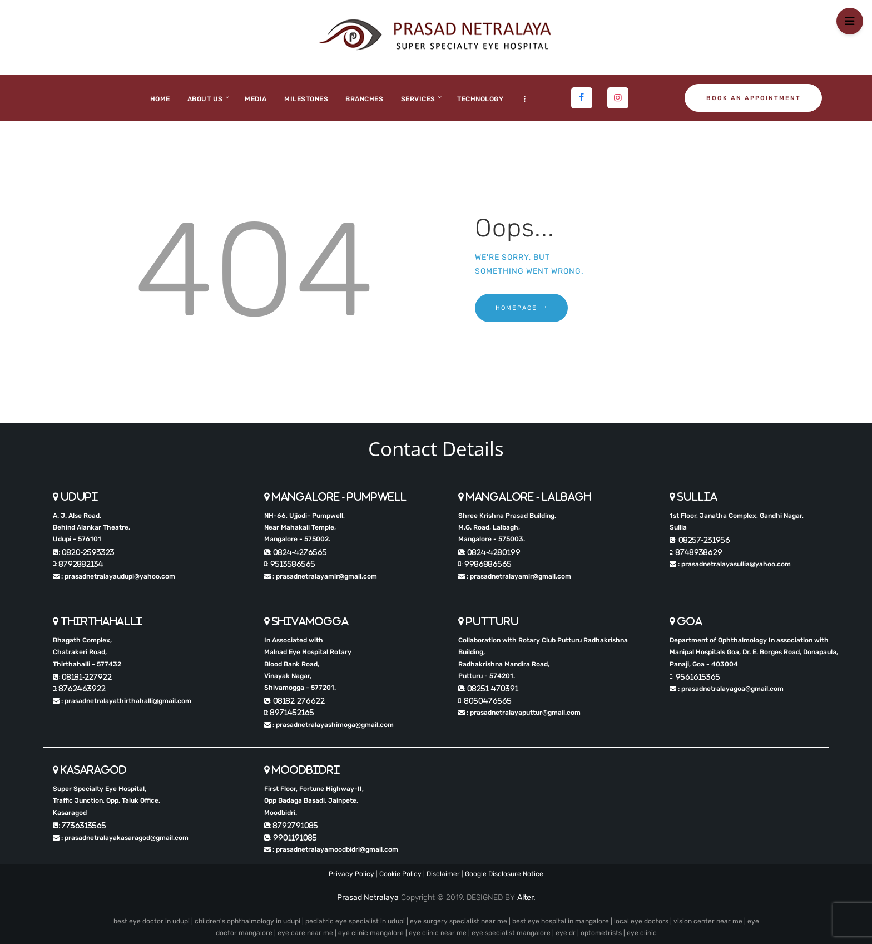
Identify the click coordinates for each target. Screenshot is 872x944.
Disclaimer (443, 874)
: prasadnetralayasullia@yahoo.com (730, 564)
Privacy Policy (351, 874)
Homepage (516, 308)
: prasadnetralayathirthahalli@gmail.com (122, 701)
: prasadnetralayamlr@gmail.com (320, 576)
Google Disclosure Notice (504, 874)
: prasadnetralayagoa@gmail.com (727, 689)
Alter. (526, 897)
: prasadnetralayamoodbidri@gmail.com (331, 849)
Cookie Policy (400, 874)
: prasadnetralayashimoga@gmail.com (329, 725)
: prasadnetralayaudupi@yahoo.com (114, 576)
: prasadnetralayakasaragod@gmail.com (121, 838)
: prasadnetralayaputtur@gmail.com (519, 712)
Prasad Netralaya (368, 897)
